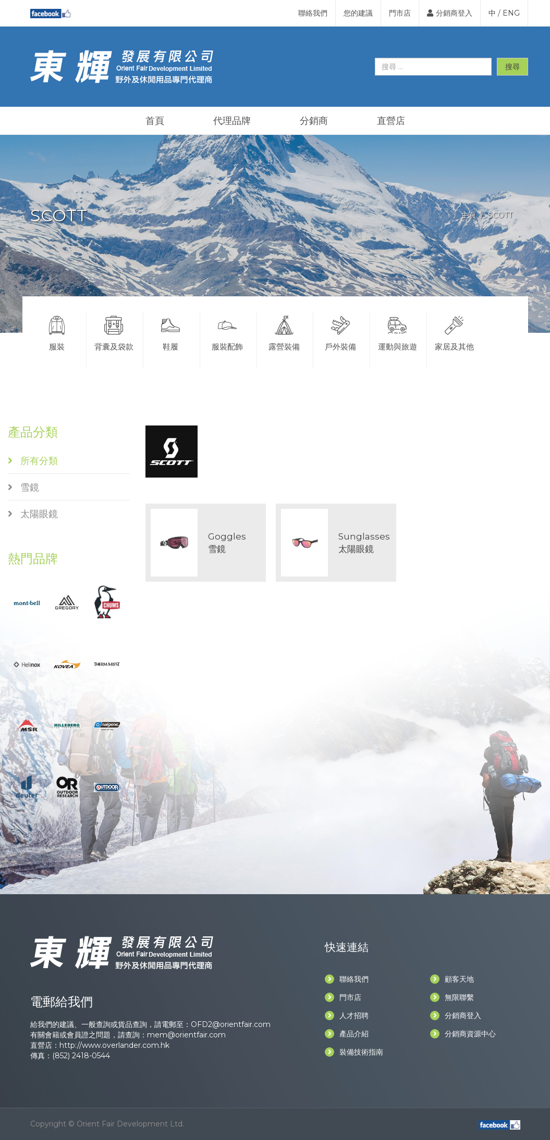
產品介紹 (347, 1033)
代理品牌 (232, 121)
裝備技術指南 (354, 1052)
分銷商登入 (449, 13)
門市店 (400, 13)
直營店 (391, 121)
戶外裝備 (340, 332)
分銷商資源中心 (463, 1033)
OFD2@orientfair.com (231, 1024)
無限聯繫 (452, 997)
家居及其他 (454, 332)
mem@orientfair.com (186, 1034)
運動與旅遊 (397, 332)
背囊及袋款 (113, 332)
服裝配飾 (227, 332)
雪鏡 (23, 487)
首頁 (154, 121)
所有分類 (33, 461)
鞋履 (170, 332)
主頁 (468, 215)
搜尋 (512, 66)
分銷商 (314, 121)
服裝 (57, 332)
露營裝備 (284, 332)
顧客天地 (452, 979)
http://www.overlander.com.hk (114, 1045)
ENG (511, 13)
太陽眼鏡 (33, 514)
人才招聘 (347, 1015)
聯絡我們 (312, 13)
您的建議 (358, 13)
